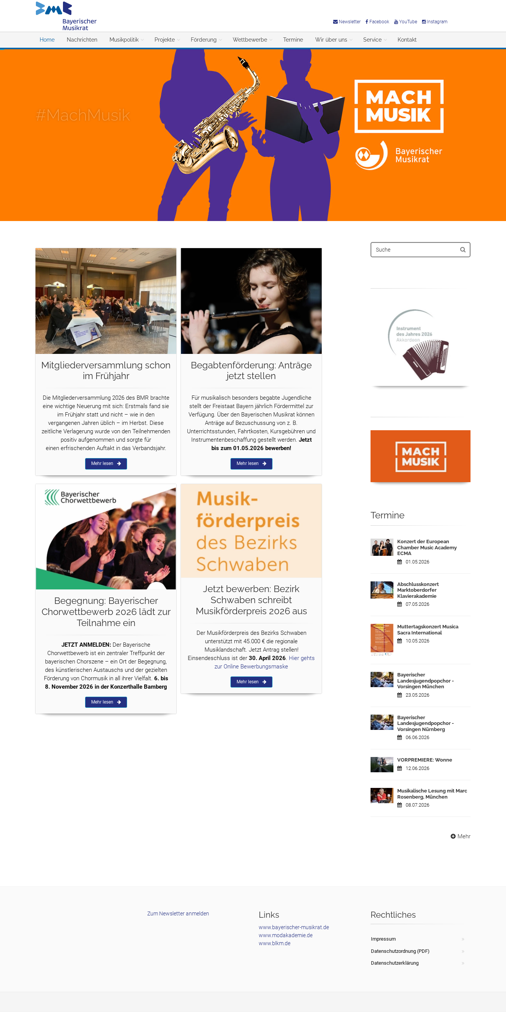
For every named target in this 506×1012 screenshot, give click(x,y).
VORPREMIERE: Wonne (424, 760)
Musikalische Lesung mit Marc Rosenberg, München (432, 794)
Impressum (383, 939)
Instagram (435, 21)
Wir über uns (331, 40)
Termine (293, 40)
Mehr (460, 836)
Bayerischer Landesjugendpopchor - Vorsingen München (425, 680)
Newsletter (347, 21)
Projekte (165, 40)
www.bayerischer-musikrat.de (294, 927)
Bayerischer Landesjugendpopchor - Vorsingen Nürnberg (425, 723)
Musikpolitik (124, 40)
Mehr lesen (106, 463)
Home (47, 40)
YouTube (405, 21)
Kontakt (407, 40)
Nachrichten (82, 40)
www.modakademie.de (286, 935)
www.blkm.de (274, 943)
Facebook (377, 21)
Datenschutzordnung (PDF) (400, 951)
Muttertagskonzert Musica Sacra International (427, 630)
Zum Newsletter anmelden (178, 913)
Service (372, 40)
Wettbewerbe (250, 40)
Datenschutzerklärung (395, 963)
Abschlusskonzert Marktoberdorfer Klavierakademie (418, 590)
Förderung (204, 40)
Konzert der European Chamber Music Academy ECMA (427, 547)
